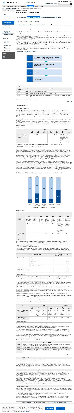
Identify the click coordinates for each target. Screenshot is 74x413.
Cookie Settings (50, 408)
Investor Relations (22, 6)
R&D (42, 6)
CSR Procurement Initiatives (34, 17)
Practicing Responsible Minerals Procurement (51, 17)
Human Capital (7, 16)
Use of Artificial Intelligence (7, 32)
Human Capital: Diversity (7, 19)
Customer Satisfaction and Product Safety (8, 28)
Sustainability (30, 6)
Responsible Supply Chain (8, 23)
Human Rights (7, 25)
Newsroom (37, 6)
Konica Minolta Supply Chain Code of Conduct (27, 51)
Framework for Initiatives (39, 24)
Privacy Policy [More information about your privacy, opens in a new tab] (26, 411)
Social (18, 8)
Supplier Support (50, 24)
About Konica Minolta (6, 8)
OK (60, 408)
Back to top (69, 101)
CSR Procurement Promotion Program (25, 24)
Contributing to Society (8, 34)
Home (4, 6)
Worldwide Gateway (49, 3)
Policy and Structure (22, 17)
